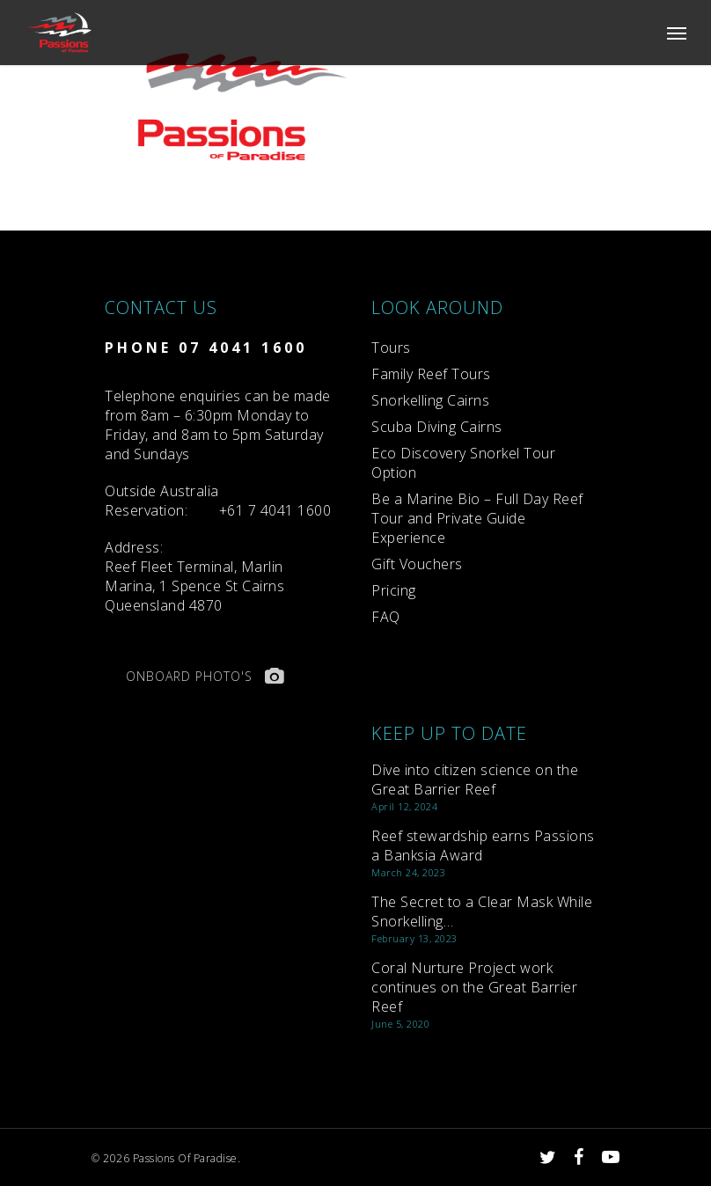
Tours (391, 347)
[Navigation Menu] (676, 32)
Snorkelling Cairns (430, 400)
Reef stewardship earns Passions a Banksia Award (483, 845)
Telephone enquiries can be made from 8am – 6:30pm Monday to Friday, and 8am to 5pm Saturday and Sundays (218, 425)
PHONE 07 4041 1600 (206, 347)
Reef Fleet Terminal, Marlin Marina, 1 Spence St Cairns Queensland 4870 (194, 576)
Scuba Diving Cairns (436, 426)
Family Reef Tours (431, 374)
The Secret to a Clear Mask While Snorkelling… (481, 911)
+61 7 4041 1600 (275, 510)
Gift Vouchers (417, 564)
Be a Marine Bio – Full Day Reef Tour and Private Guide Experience (477, 518)
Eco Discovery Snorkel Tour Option (463, 462)
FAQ (385, 616)
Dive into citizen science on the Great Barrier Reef (474, 779)
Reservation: (162, 500)
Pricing (393, 590)
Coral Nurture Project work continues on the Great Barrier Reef (474, 987)
